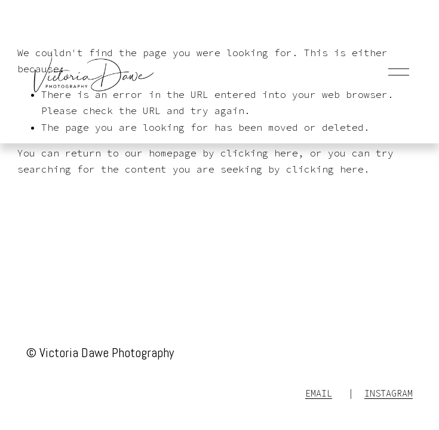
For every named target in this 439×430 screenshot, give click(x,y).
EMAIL (318, 393)
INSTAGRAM (388, 393)
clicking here (259, 153)
